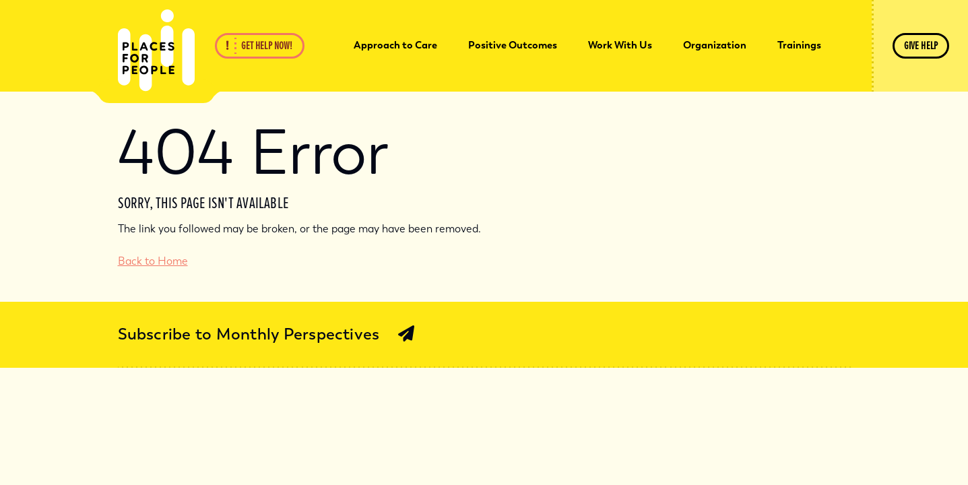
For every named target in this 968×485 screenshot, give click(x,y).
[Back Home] (156, 50)
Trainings (799, 45)
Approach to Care (395, 45)
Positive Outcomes (512, 45)
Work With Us (620, 45)
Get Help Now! (267, 46)
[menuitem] (395, 46)
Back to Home (153, 261)
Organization (714, 45)
